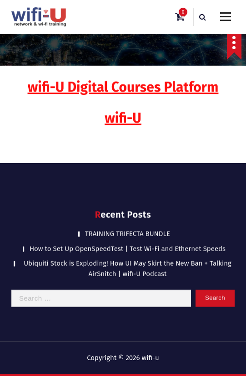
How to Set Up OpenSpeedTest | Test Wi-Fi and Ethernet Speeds (128, 239)
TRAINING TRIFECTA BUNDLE (127, 224)
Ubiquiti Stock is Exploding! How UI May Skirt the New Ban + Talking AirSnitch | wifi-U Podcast (127, 259)
